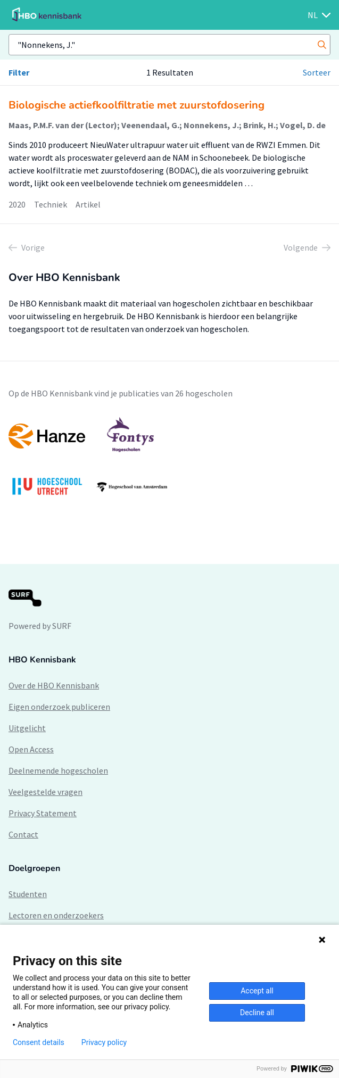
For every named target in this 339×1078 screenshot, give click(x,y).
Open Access (31, 749)
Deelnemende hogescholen (58, 770)
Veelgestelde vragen (45, 791)
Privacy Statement (43, 813)
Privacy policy (104, 1042)
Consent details (38, 1042)
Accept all (257, 990)
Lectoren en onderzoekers (56, 915)
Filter (19, 72)
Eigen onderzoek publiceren (59, 706)
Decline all (257, 1012)
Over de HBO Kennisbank (54, 685)
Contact (23, 834)
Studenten (28, 894)
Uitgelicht (27, 728)
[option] (169, 461)
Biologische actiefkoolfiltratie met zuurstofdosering (136, 105)
